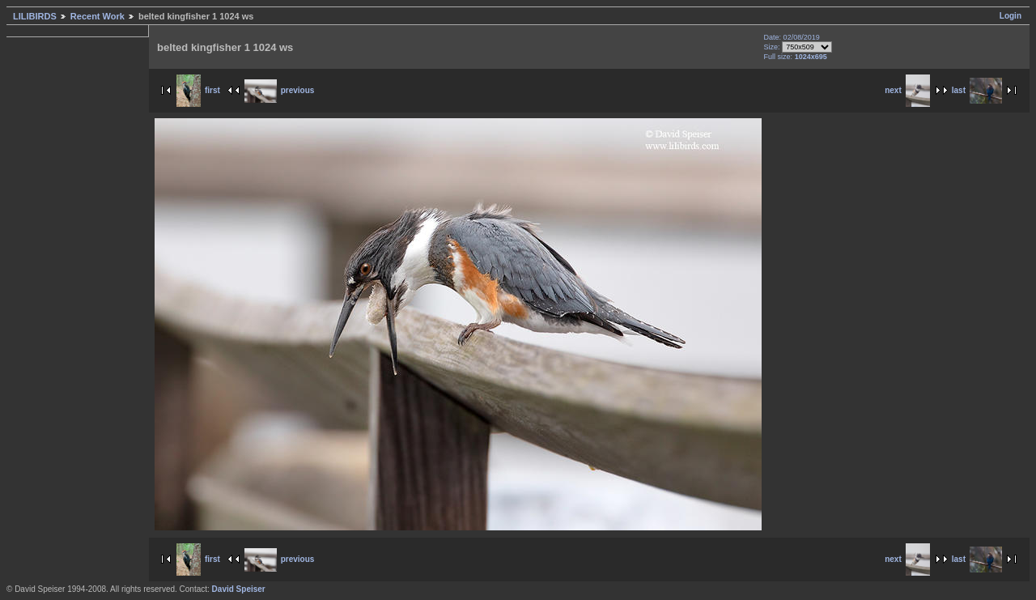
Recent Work (97, 16)
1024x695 (811, 57)
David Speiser (238, 589)
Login (1010, 15)
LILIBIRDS (35, 16)
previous (279, 90)
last (977, 90)
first (198, 90)
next (907, 90)
